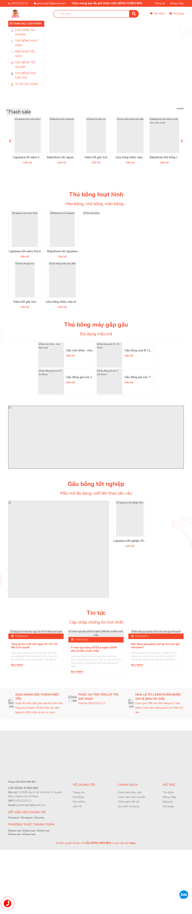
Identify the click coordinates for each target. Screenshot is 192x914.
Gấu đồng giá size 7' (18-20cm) (145, 407)
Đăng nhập (177, 3)
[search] (96, 14)
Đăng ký (160, 3)
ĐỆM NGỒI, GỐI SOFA (25, 54)
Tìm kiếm (168, 847)
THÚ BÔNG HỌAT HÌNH (26, 43)
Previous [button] (10, 168)
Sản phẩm (79, 856)
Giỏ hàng (168, 861)
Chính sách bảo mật (130, 847)
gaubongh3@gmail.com (51, 3)
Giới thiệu (78, 851)
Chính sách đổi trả (128, 856)
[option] (114, 60)
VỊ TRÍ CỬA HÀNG (26, 84)
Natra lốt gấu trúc (96, 185)
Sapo (132, 907)
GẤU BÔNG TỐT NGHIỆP (25, 65)
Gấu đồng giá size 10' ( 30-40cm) (88, 407)
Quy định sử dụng (128, 861)
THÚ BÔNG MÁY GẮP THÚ (25, 75)
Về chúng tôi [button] (84, 839)
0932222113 (20, 3)
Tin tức (96, 644)
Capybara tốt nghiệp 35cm (131, 572)
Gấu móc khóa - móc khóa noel (87, 380)
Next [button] (182, 168)
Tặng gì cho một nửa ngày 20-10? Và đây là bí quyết (34, 703)
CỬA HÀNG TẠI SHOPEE (25, 32)
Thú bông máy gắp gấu (96, 354)
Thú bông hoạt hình (96, 222)
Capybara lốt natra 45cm (29, 185)
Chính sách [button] (128, 839)
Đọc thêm (17, 723)
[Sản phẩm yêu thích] (157, 14)
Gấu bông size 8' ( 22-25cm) (143, 380)
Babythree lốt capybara (63, 185)
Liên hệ (77, 861)
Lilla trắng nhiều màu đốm (133, 185)
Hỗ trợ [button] (169, 839)
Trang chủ (79, 847)
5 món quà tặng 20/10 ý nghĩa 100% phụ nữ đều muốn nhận (94, 703)
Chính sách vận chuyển (131, 851)
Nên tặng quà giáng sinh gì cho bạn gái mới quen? (155, 703)
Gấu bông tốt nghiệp (96, 514)
